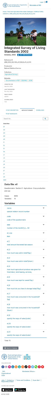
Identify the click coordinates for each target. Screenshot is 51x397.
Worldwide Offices (28, 371)
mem (4, 180)
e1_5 (8, 277)
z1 (4, 173)
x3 (4, 161)
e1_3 (8, 258)
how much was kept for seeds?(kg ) (20, 280)
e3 (4, 133)
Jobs (3, 380)
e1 (4, 126)
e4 (4, 136)
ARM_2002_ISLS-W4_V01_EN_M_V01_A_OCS (22, 13)
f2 (4, 145)
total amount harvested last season (20, 245)
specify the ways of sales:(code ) (19, 318)
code (9, 216)
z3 (4, 176)
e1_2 (8, 250)
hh (4, 151)
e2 (4, 129)
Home (4, 11)
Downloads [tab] (40, 110)
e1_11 (8, 332)
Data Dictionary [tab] (27, 110)
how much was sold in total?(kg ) (19, 253)
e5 (4, 139)
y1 (4, 170)
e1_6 (8, 285)
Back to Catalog (11, 348)
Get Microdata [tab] (11, 114)
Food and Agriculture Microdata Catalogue (20, 11)
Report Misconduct (7, 381)
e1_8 (8, 304)
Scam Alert (36, 380)
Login (41, 2)
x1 (4, 155)
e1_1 (8, 241)
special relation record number (18, 211)
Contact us (10, 380)
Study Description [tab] (12, 110)
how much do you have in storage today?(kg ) (24, 289)
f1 (3, 142)
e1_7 (8, 294)
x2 (4, 158)
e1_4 (8, 266)
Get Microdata (25, 55)
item (8, 236)
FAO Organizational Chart (6, 373)
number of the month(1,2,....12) (18, 228)
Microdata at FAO (35, 5)
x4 (4, 164)
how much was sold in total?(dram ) (20, 261)
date (8, 225)
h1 (4, 148)
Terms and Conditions (23, 380)
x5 (4, 167)
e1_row (9, 233)
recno (9, 208)
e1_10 (9, 323)
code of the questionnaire (16, 220)
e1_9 (8, 315)
